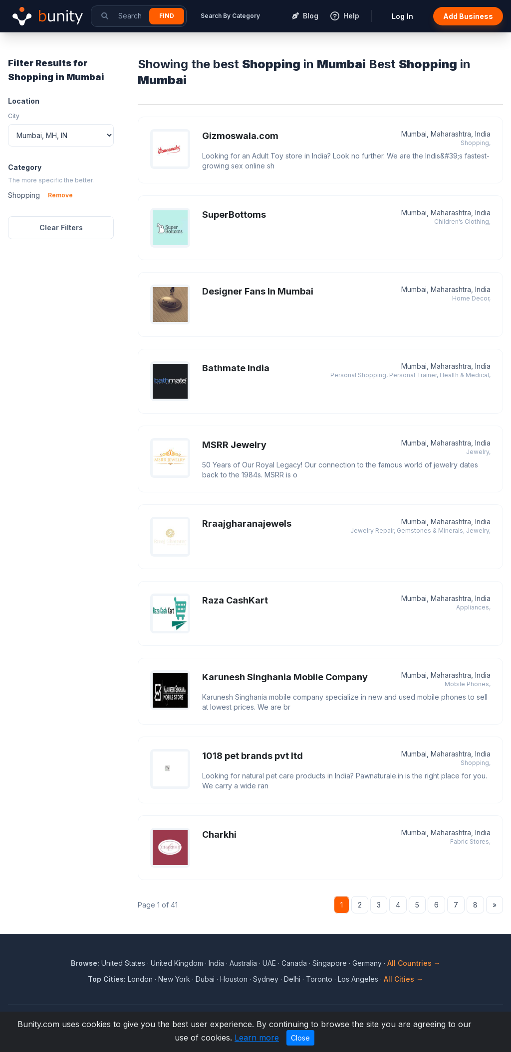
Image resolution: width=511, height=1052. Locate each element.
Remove (60, 195)
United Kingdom (177, 963)
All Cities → (403, 979)
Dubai (205, 979)
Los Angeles (358, 979)
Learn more (257, 1038)
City (13, 116)
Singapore (329, 963)
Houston (234, 979)
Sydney (265, 979)
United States (123, 963)
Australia (243, 963)
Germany (367, 963)
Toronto (319, 979)
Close (300, 1038)
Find (166, 15)
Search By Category (230, 15)
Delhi (292, 979)
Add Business (468, 16)
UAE (269, 963)
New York (174, 979)
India (216, 963)
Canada (294, 963)
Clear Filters (61, 227)
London (140, 979)
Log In (402, 16)
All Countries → (414, 963)
